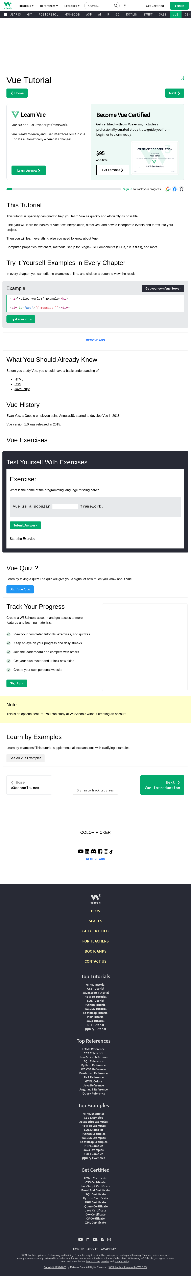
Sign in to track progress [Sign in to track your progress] (95, 790)
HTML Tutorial (95, 984)
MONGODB (72, 14)
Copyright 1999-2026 (55, 1267)
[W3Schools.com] (95, 900)
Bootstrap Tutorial (95, 1013)
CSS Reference (93, 1053)
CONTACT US (95, 961)
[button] (116, 5)
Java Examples (93, 1150)
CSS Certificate (95, 1182)
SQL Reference (93, 1061)
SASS (162, 14)
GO (118, 14)
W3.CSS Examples (93, 1138)
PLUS (95, 910)
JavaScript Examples (93, 1122)
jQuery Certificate (95, 1206)
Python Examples (93, 1134)
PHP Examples (93, 1146)
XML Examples (93, 1154)
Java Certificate (95, 1210)
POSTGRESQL (48, 14)
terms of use (93, 1261)
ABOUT (92, 1249)
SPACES (95, 920)
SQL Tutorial (95, 1001)
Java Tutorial (95, 1021)
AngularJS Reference (93, 1089)
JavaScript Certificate (95, 1186)
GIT (29, 14)
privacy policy (122, 1261)
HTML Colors (93, 1081)
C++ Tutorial (95, 1025)
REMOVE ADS (95, 340)
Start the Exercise (22, 538)
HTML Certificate (95, 1178)
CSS (18, 384)
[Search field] (102, 5)
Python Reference (93, 1065)
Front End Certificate (95, 1190)
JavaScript (22, 389)
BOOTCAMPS (95, 951)
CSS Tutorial (95, 988)
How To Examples (93, 1126)
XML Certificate (95, 1222)
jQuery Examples (93, 1158)
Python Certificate (95, 1198)
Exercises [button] (71, 6)
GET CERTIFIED (95, 930)
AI (99, 14)
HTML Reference (93, 1049)
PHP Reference (93, 1077)
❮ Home (17, 93)
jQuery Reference (93, 1093)
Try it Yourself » (21, 319)
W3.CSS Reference (93, 1069)
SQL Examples (93, 1130)
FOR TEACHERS (95, 940)
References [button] (49, 6)
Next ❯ (174, 93)
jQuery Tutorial (95, 1029)
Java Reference (93, 1085)
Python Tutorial (95, 1005)
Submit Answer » (25, 525)
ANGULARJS (12, 14)
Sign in (127, 189)
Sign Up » (17, 683)
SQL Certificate (95, 1194)
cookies (105, 1261)
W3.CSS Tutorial (95, 1009)
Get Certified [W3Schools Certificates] (155, 6)
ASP (89, 14)
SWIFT (148, 14)
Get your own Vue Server (163, 288)
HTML (19, 379)
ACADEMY (108, 1249)
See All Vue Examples (25, 758)
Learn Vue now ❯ (28, 170)
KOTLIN (131, 14)
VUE (175, 14)
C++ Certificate (95, 1214)
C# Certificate (95, 1218)
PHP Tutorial (95, 1017)
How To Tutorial (95, 997)
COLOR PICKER (95, 832)
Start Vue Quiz (20, 589)
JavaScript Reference (93, 1057)
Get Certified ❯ (112, 170)
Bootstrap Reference (93, 1073)
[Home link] (7, 5)
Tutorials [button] (25, 6)
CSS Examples (93, 1117)
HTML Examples (93, 1113)
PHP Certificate (95, 1202)
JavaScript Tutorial (95, 992)
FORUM (78, 1249)
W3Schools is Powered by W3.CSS (128, 1267)
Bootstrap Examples (94, 1142)
